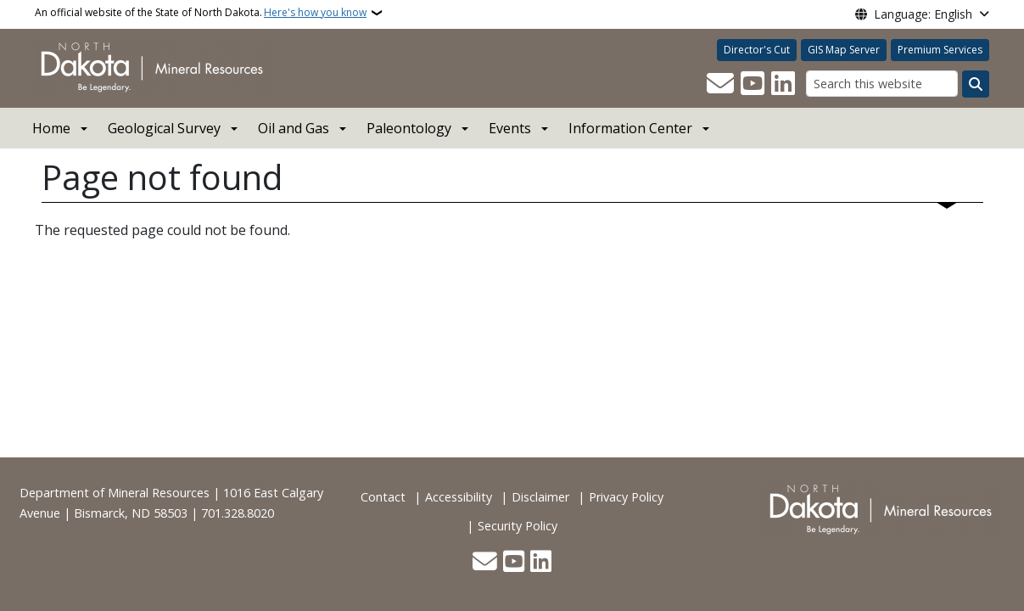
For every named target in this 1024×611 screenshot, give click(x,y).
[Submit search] (975, 84)
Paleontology (409, 128)
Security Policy (517, 526)
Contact (383, 497)
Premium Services (940, 49)
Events (510, 128)
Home (51, 128)
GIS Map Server (844, 49)
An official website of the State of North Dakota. (201, 12)
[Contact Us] (720, 84)
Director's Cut (757, 49)
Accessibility (458, 497)
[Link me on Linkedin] (783, 84)
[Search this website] (882, 83)
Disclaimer (540, 497)
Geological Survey (164, 128)
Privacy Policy (626, 497)
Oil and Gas (293, 128)
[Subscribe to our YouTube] (752, 84)
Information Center (630, 128)
